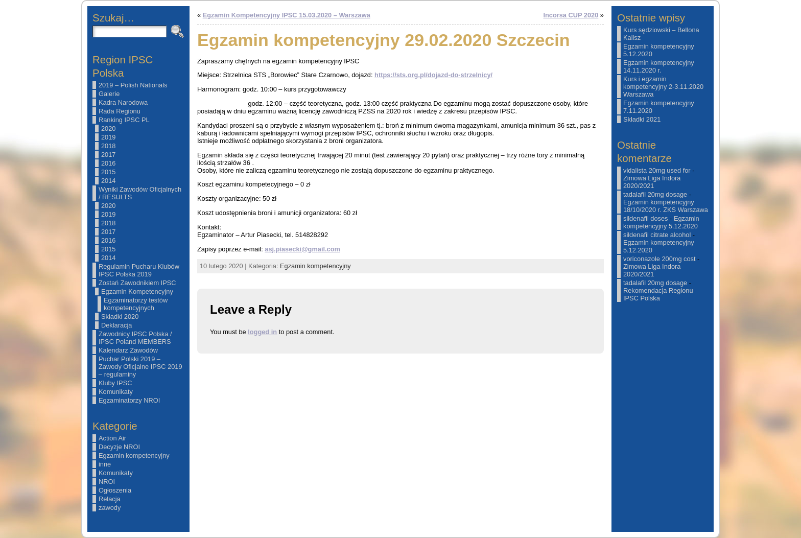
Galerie (109, 94)
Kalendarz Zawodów (128, 350)
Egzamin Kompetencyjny (137, 291)
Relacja (110, 499)
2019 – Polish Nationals (133, 85)
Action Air (112, 438)
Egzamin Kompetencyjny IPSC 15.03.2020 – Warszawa (286, 15)
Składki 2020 (119, 316)
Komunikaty (116, 391)
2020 (108, 128)
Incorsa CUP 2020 (570, 15)
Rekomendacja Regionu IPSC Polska (658, 294)
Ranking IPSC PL (124, 120)
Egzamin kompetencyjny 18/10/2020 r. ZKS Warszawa (665, 206)
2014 (108, 180)
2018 (108, 146)
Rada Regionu (119, 111)
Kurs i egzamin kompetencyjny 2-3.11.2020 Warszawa (663, 86)
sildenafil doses (645, 218)
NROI (107, 481)
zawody (110, 507)
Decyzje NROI (119, 447)
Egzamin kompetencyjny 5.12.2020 (661, 222)
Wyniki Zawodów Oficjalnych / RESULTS (140, 193)
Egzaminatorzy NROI (129, 400)
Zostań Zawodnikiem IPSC (137, 283)
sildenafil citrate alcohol (657, 235)
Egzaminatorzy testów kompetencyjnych (136, 304)
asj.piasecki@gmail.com (302, 249)
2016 (108, 163)
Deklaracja (116, 325)
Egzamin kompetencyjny (134, 455)
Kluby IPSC (115, 383)
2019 (108, 137)
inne (105, 464)
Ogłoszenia (115, 490)
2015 (108, 172)
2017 (108, 154)
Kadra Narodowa (123, 102)
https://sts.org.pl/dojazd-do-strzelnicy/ (433, 75)
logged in (262, 332)
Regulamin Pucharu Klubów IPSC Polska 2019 (139, 270)
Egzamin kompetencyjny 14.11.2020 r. (658, 66)
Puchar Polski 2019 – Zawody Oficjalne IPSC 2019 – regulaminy (140, 366)
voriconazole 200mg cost (659, 259)
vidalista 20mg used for (657, 170)
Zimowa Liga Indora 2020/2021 (651, 182)
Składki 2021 (642, 119)
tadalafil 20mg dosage (655, 194)
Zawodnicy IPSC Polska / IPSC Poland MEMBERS (135, 337)
